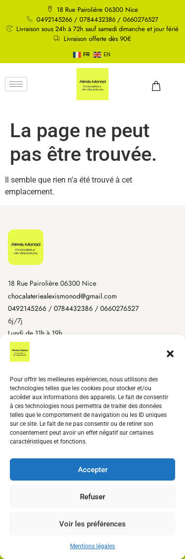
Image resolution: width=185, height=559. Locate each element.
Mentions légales (92, 546)
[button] (170, 354)
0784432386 (73, 308)
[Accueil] (25, 247)
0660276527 (119, 308)
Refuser (92, 496)
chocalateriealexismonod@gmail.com (62, 296)
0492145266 (27, 308)
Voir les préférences (92, 524)
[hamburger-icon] (16, 84)
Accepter (93, 469)
